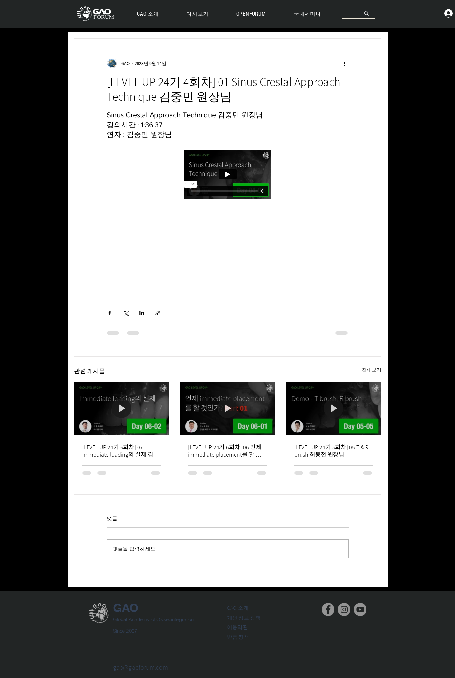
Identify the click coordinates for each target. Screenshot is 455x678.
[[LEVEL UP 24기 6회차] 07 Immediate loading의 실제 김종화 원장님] (121, 408)
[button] (197, 14)
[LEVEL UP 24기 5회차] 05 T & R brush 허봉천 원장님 (331, 450)
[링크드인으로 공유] (142, 313)
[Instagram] (344, 609)
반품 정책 (238, 637)
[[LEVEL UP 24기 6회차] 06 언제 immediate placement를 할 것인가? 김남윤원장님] (227, 408)
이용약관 (237, 627)
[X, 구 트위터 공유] (126, 313)
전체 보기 (371, 370)
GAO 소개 (238, 607)
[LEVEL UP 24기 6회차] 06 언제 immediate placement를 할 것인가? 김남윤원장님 (224, 450)
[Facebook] (328, 609)
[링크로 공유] (158, 313)
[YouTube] (360, 609)
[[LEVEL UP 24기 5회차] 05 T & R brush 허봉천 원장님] (333, 408)
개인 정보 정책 (244, 617)
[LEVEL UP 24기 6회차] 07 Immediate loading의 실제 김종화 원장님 (120, 450)
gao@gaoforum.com (140, 667)
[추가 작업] (345, 63)
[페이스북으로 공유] (110, 313)
